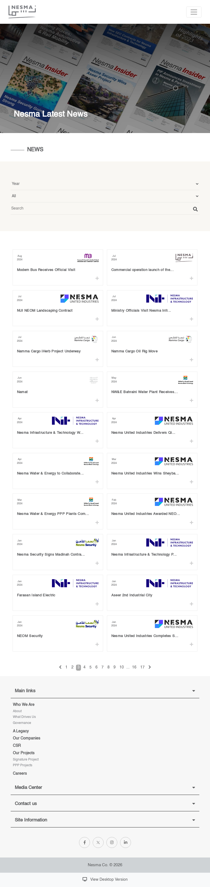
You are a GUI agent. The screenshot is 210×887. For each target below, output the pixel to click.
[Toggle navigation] (194, 12)
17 (142, 667)
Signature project (26, 759)
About (17, 711)
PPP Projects (22, 765)
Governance (22, 723)
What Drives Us (24, 717)
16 (134, 667)
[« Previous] (60, 668)
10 (121, 667)
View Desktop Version (105, 879)
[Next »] (149, 668)
